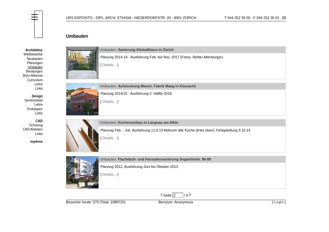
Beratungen (34, 71)
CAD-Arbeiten (33, 129)
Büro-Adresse (33, 75)
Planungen (35, 63)
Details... (109, 65)
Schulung (36, 125)
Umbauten (35, 67)
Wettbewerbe (33, 54)
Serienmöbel (34, 100)
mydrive (36, 141)
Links (39, 88)
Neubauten (35, 59)
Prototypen (35, 109)
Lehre (38, 84)
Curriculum (35, 80)
